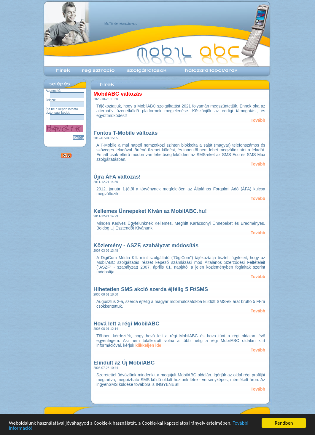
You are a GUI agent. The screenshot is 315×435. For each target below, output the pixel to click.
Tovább (258, 120)
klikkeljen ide (148, 345)
